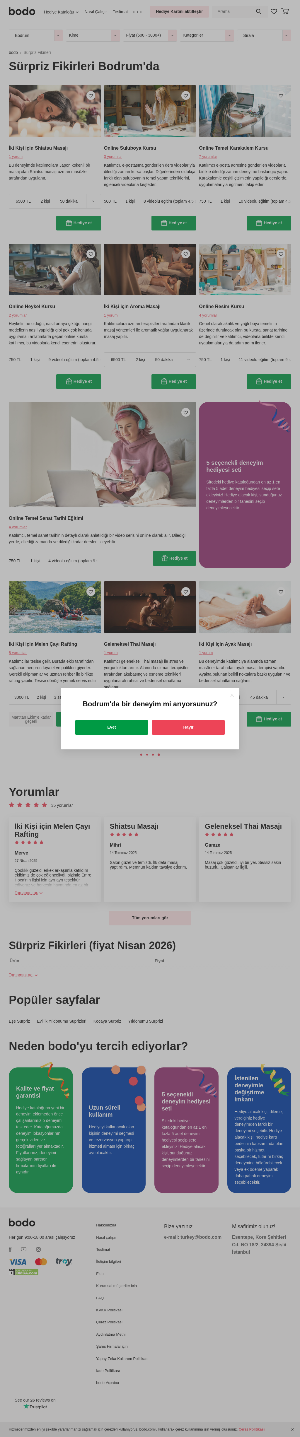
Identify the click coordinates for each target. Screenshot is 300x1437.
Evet (111, 727)
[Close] (231, 695)
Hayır (188, 727)
